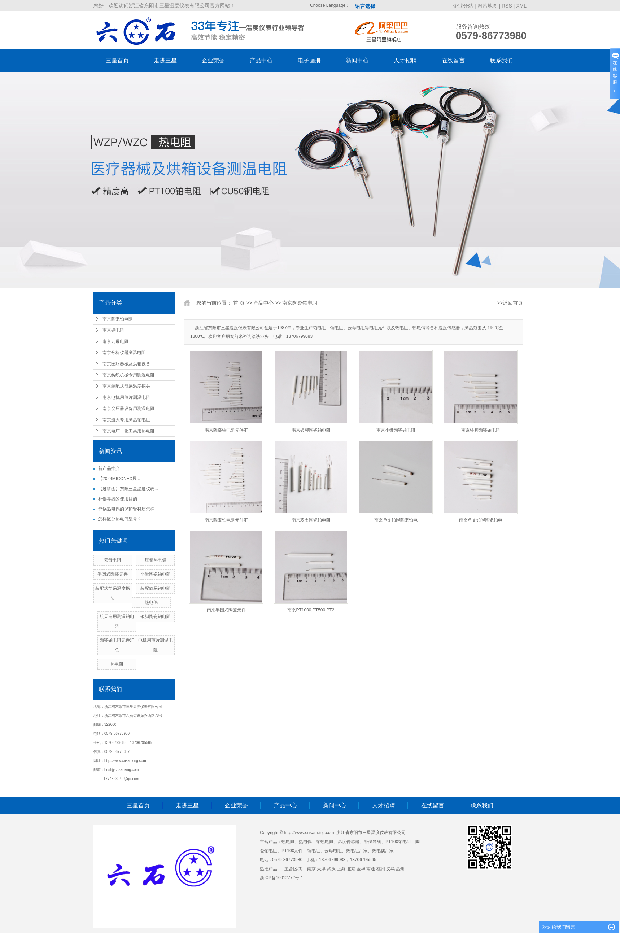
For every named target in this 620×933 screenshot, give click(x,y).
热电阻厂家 (357, 850)
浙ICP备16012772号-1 (281, 877)
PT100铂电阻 (398, 841)
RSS (507, 6)
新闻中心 (357, 60)
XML (521, 6)
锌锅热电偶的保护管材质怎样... (128, 508)
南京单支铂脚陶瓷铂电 (396, 520)
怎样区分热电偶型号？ (119, 519)
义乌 (390, 868)
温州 (400, 868)
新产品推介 (109, 468)
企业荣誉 (213, 60)
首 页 (239, 303)
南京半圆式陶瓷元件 (226, 609)
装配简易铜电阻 (155, 588)
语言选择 (365, 6)
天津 (321, 868)
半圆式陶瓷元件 (112, 574)
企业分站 (463, 6)
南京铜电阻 (113, 330)
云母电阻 (112, 560)
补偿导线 (372, 841)
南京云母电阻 (115, 341)
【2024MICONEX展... (119, 478)
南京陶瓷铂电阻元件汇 (226, 430)
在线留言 (453, 60)
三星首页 (117, 60)
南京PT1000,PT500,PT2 (310, 609)
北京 (351, 868)
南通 (370, 868)
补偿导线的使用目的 (117, 498)
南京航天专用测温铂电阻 (126, 419)
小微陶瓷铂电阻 (155, 574)
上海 (341, 868)
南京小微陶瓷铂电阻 (395, 430)
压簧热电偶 (155, 560)
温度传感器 (348, 841)
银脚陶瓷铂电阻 (155, 616)
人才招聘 (405, 60)
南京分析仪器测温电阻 (124, 352)
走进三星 (165, 60)
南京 (311, 868)
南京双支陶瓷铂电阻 (311, 520)
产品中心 (261, 60)
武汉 (331, 868)
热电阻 (116, 664)
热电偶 (151, 602)
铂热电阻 (324, 841)
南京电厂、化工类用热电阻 (128, 430)
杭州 (380, 868)
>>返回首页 (510, 303)
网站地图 (488, 6)
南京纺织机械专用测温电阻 (128, 375)
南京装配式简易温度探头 (126, 386)
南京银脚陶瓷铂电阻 (311, 430)
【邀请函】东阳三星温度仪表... (128, 488)
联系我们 (501, 60)
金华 (361, 868)
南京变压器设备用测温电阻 (128, 408)
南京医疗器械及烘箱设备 (126, 363)
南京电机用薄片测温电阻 (126, 397)
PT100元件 (292, 850)
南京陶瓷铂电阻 (117, 319)
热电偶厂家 (383, 850)
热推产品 (268, 868)
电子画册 (309, 60)
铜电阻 (313, 850)
